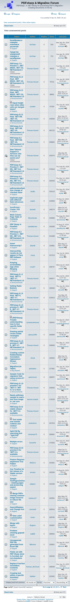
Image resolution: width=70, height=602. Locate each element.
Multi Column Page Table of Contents (16, 217)
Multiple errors (16, 442)
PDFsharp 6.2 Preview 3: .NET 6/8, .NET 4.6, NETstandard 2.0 (17, 168)
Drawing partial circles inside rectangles (16, 334)
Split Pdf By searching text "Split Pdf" (16, 433)
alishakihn (32, 369)
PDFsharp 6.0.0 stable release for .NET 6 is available (16, 410)
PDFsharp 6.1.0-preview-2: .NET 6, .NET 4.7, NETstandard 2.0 (17, 344)
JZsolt (33, 358)
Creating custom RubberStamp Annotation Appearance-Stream (17, 357)
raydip (32, 191)
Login (7, 14)
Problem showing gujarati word (17, 533)
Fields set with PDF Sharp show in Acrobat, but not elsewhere (17, 555)
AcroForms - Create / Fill (15, 208)
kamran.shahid (32, 399)
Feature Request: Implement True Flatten (17, 462)
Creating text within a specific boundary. (17, 575)
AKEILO (33, 463)
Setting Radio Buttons (16, 287)
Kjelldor (32, 576)
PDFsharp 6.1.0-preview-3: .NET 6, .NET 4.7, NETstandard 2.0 (17, 308)
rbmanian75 (32, 434)
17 (61, 587)
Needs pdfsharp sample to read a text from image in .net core (17, 398)
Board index (8, 26)
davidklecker (32, 226)
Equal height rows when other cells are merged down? (17, 106)
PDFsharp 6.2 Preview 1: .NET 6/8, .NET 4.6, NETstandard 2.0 (17, 235)
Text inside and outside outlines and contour (16, 423)
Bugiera (32, 525)
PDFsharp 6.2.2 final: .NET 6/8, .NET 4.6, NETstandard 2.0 (17, 118)
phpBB (27, 601)
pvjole (33, 201)
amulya (32, 472)
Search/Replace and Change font (17, 508)
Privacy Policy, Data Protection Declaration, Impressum (35, 599)
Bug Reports (16, 370)
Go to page (47, 587)
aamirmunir (33, 377)
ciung (33, 255)
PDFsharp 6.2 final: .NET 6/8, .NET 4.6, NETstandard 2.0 (17, 141)
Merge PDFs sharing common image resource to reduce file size (17, 497)
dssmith (32, 209)
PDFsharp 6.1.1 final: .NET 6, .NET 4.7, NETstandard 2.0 (17, 277)
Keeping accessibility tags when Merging (15, 266)
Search (62, 14)
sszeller (32, 106)
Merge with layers (14, 524)
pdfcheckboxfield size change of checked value (17, 190)
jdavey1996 (32, 335)
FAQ (54, 14)
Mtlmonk (33, 544)
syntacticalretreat (32, 322)
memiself (32, 509)
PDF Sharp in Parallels (15, 225)
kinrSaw (33, 44)
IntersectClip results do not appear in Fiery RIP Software (16, 254)
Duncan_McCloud (32, 567)
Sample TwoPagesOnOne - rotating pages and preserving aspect (17, 483)
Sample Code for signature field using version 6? (17, 376)
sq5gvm (33, 484)
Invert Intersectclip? (16, 245)
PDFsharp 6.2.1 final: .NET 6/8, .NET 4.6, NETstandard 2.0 (17, 129)
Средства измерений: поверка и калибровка (15, 55)
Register (16, 14)
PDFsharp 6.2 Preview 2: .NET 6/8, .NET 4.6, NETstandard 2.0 (17, 180)
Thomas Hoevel (32, 68)
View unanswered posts (12, 22)
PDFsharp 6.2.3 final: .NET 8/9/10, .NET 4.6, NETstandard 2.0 (17, 93)
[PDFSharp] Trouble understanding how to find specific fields (16, 322)
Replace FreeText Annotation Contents (17, 566)
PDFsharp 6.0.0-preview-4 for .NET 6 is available (17, 451)
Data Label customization (16, 517)
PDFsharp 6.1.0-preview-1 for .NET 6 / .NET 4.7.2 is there (17, 387)
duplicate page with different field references (16, 200)
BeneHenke (32, 218)
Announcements (17, 98)
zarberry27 (33, 498)
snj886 (32, 534)
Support (14, 48)
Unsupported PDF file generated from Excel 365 (16, 543)
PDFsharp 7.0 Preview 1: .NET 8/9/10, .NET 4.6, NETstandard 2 (17, 67)
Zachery (33, 556)
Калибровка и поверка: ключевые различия (16, 43)
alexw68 (33, 288)
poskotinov (33, 423)
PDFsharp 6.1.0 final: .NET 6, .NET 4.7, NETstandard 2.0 (17, 296)
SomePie (32, 443)
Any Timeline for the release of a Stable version (17, 471)
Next (64, 587)
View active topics (28, 22)
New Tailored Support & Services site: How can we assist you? (16, 154)
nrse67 (32, 267)
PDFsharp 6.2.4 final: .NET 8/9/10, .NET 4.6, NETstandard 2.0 (17, 80)
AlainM (32, 246)
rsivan (33, 517)
